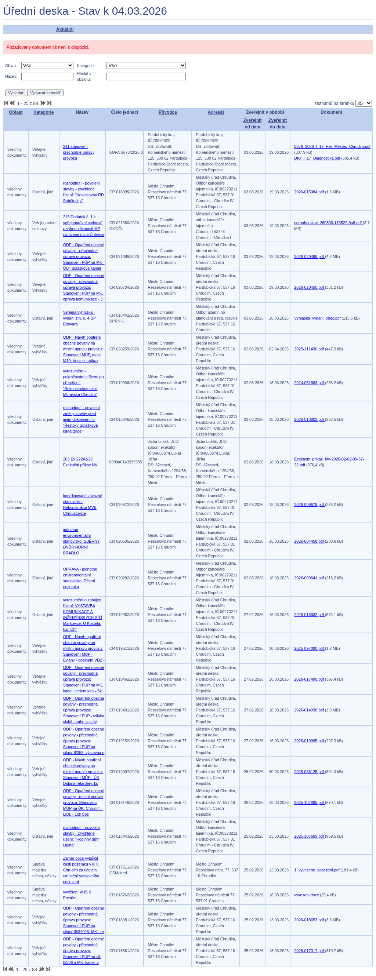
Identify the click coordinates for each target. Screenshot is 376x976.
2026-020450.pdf (309, 287)
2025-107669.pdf (309, 836)
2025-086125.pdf (309, 771)
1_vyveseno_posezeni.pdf (317, 870)
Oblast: (11, 65)
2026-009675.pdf (309, 504)
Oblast (15, 112)
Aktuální (64, 29)
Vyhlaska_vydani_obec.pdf (317, 318)
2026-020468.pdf (309, 256)
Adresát (215, 112)
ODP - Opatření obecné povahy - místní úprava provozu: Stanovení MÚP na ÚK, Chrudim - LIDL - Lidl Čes (83, 802)
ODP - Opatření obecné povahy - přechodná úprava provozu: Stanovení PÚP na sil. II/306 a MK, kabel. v (83, 951)
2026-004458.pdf (309, 541)
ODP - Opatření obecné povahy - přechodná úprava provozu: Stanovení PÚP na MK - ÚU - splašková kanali (84, 256)
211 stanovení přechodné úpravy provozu (78, 152)
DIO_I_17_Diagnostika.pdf (317, 158)
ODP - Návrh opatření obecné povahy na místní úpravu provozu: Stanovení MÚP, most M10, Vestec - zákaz (83, 349)
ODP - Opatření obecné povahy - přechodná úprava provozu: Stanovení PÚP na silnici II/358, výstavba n (84, 741)
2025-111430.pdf (309, 349)
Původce (168, 112)
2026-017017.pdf (309, 950)
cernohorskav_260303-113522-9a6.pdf (328, 223)
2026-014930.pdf (309, 710)
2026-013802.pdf (309, 419)
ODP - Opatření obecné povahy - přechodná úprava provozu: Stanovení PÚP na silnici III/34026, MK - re (83, 920)
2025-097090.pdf (309, 648)
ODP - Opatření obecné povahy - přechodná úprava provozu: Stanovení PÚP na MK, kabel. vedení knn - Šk (83, 679)
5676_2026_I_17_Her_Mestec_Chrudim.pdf (332, 146)
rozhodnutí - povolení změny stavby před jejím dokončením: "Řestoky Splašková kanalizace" (81, 419)
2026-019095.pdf (309, 741)
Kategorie (43, 112)
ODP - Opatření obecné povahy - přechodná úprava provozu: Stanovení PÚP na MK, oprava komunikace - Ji (83, 287)
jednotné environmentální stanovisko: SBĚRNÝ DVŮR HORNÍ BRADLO (81, 541)
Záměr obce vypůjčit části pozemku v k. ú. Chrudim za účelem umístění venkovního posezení (81, 870)
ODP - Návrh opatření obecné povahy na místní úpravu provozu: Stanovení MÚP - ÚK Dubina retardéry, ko (83, 772)
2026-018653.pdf (309, 920)
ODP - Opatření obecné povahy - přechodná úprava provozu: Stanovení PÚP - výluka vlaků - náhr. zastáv (83, 710)
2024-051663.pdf (309, 382)
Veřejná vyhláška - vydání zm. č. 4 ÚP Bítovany (79, 318)
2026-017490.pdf (309, 679)
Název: (11, 76)
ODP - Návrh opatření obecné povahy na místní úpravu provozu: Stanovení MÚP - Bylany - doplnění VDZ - (84, 648)
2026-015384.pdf (309, 192)
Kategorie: (86, 65)
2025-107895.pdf (309, 802)
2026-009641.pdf (309, 578)
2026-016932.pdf (309, 614)
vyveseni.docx (307, 895)
